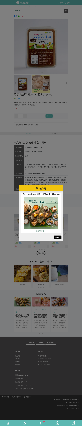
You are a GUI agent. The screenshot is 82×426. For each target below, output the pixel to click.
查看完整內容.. (40, 231)
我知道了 (57, 237)
